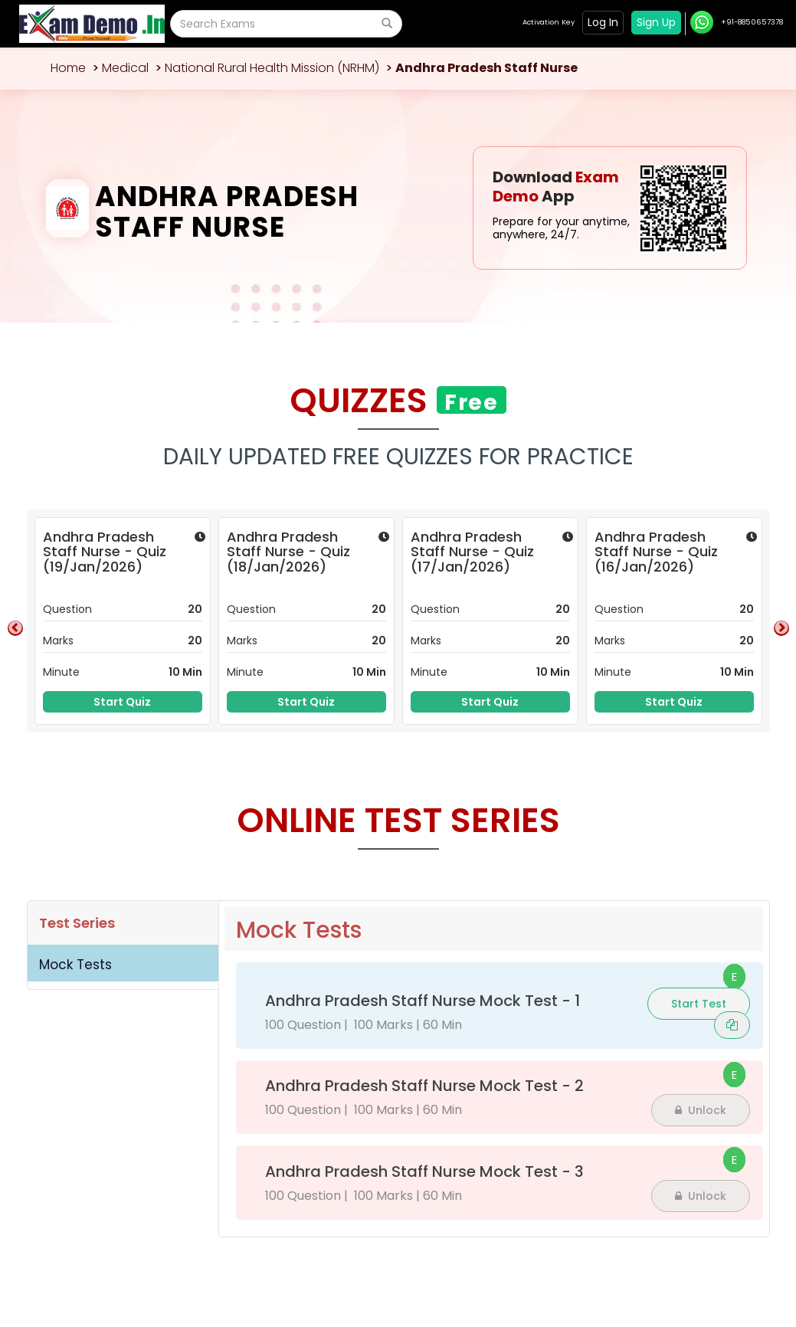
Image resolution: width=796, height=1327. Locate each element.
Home (68, 68)
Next (781, 628)
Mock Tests (75, 964)
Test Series (77, 922)
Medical (125, 68)
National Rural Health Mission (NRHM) (272, 68)
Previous (15, 628)
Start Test (698, 1003)
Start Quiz (122, 701)
